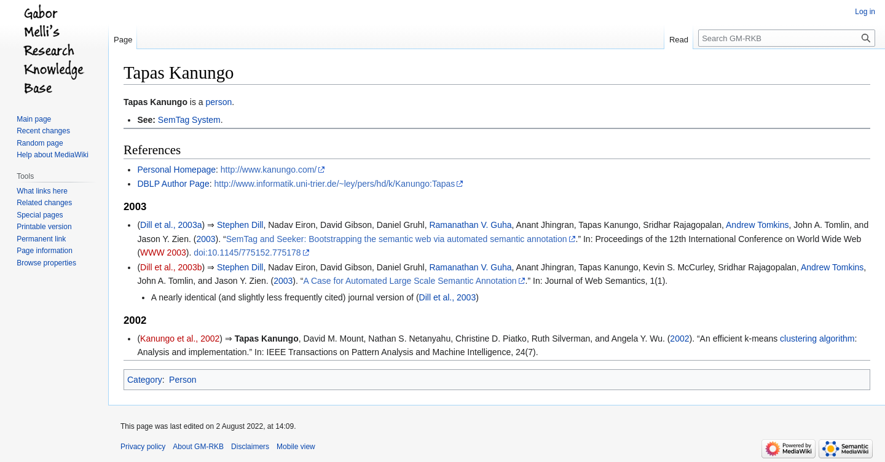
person (219, 102)
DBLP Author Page (173, 184)
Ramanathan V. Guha (470, 225)
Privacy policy (142, 446)
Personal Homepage (176, 169)
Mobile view (296, 446)
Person (182, 380)
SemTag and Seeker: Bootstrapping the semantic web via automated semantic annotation (396, 239)
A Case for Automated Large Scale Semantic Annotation (409, 281)
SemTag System (189, 120)
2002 (679, 338)
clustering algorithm (817, 338)
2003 (205, 239)
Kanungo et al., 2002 (179, 338)
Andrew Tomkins (757, 225)
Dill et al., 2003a (171, 225)
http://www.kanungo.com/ (269, 169)
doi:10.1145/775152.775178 (247, 252)
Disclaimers (250, 446)
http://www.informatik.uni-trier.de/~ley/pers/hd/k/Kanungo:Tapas (334, 184)
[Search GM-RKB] (786, 38)
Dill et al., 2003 (447, 297)
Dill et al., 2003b (171, 267)
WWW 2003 (163, 252)
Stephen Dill (240, 225)
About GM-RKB (198, 446)
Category (144, 380)
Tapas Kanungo (155, 102)
